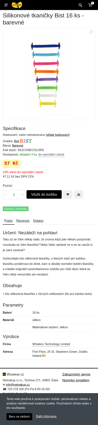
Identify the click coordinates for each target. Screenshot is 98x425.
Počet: (8, 186)
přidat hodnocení (58, 134)
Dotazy (38, 221)
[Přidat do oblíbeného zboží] (67, 194)
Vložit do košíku (44, 194)
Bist (16, 141)
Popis (8, 221)
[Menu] (6, 5)
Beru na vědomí (19, 416)
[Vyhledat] (80, 5)
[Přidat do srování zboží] (78, 194)
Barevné (17, 145)
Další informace (46, 416)
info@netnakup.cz (18, 384)
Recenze (22, 221)
